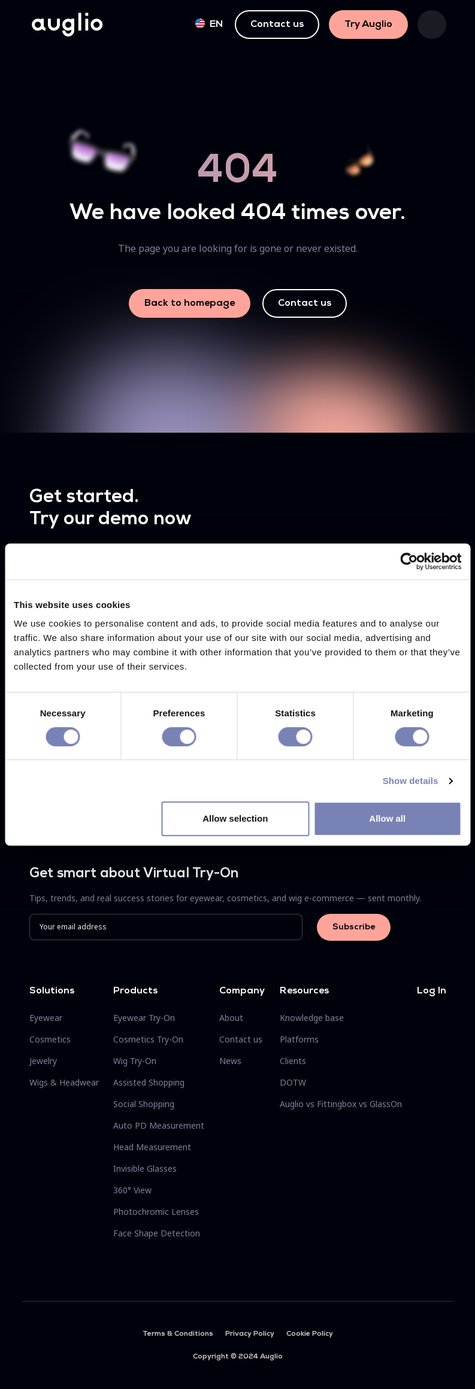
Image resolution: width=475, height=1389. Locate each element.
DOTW (293, 1082)
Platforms (299, 1039)
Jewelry (43, 1060)
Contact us (277, 24)
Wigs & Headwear (64, 1082)
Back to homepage (189, 303)
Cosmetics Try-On (148, 1039)
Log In (431, 991)
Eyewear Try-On (144, 1017)
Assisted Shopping (148, 1082)
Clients (293, 1060)
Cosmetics (50, 1039)
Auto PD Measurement (158, 1125)
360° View (132, 1190)
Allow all (387, 818)
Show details (410, 781)
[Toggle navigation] (431, 24)
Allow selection (235, 818)
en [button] (209, 24)
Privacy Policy (249, 1334)
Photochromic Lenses (156, 1211)
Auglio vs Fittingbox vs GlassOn (341, 1104)
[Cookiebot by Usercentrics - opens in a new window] (408, 561)
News (230, 1060)
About (231, 1017)
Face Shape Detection (156, 1233)
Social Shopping (143, 1104)
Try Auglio (368, 24)
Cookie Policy (309, 1334)
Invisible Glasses (145, 1168)
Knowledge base (312, 1017)
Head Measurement (152, 1147)
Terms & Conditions (178, 1334)
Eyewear (45, 1017)
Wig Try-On (134, 1060)
